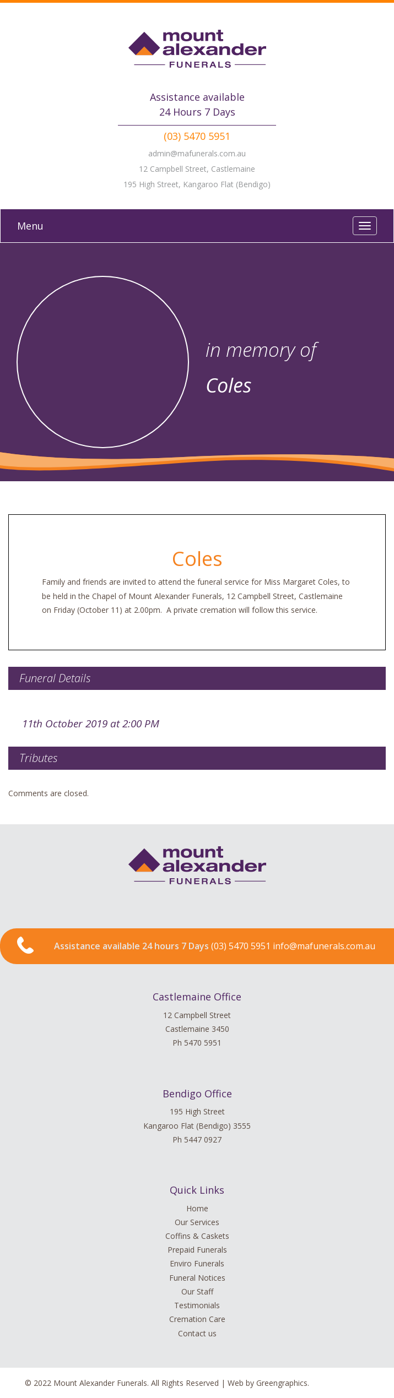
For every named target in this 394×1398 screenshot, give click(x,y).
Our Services (197, 1222)
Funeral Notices (197, 1277)
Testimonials (197, 1305)
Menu (30, 225)
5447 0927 (203, 1139)
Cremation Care (197, 1319)
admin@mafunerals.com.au (197, 153)
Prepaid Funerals (197, 1249)
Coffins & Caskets (197, 1236)
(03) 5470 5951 (197, 136)
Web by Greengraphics (267, 1383)
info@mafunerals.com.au (324, 946)
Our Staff (197, 1291)
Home (197, 1208)
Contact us (197, 1333)
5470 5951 (203, 1042)
